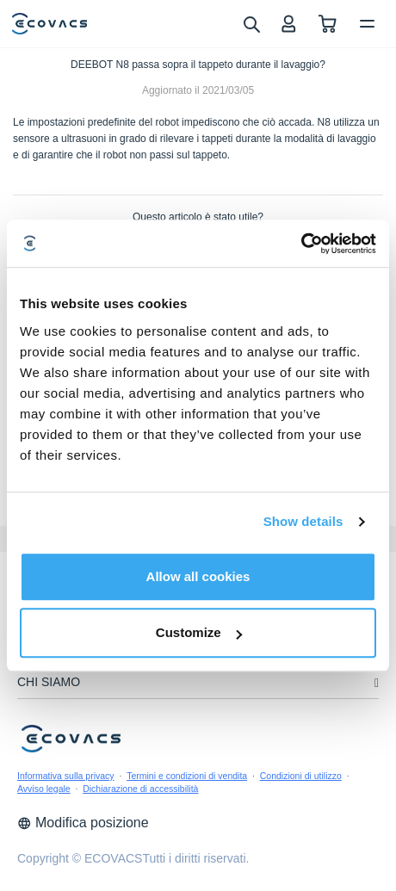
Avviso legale (44, 788)
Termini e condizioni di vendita (187, 775)
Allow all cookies (198, 576)
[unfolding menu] (377, 683)
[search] (250, 23)
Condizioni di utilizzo (301, 775)
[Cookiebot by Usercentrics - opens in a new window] (301, 243)
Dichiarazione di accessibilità (140, 788)
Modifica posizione (83, 822)
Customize (199, 632)
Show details (303, 521)
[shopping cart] (327, 23)
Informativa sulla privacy (65, 775)
